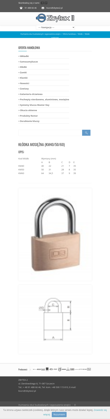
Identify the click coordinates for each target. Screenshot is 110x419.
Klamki (24, 77)
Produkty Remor (29, 115)
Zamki (23, 72)
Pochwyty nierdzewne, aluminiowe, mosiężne (44, 99)
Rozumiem (59, 414)
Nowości (24, 83)
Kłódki (80, 34)
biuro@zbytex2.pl (54, 7)
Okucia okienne (28, 110)
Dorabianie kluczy (29, 121)
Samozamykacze (29, 61)
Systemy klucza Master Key (34, 104)
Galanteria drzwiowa (31, 94)
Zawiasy (24, 88)
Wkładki (24, 56)
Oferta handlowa (69, 34)
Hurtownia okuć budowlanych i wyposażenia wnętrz (40, 34)
